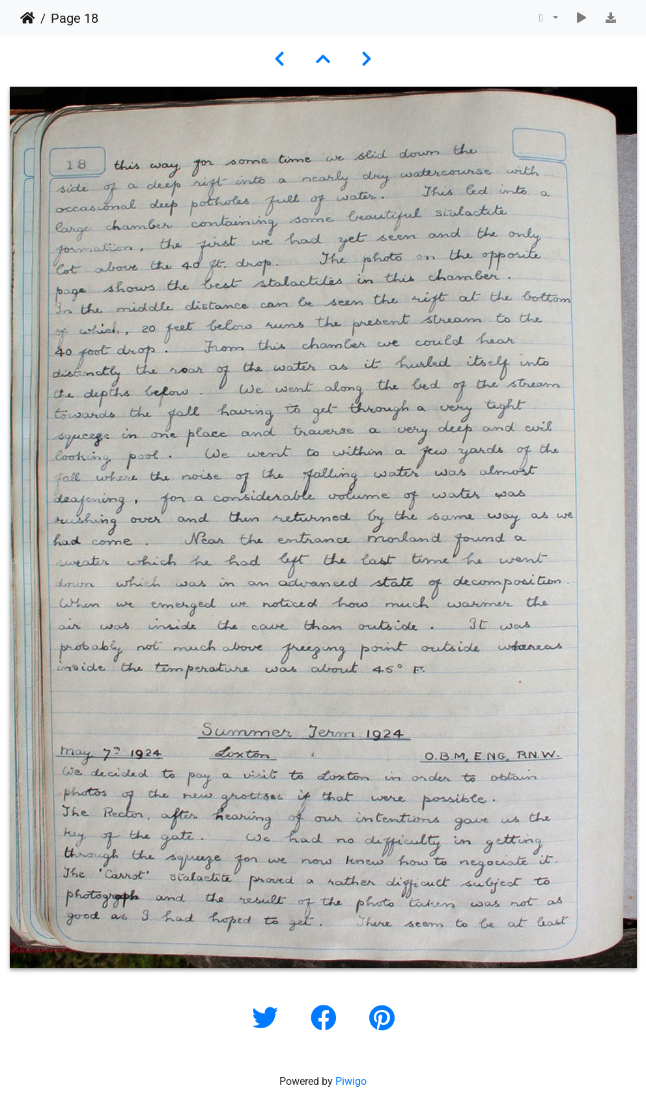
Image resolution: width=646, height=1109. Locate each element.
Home (27, 18)
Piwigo (351, 1081)
